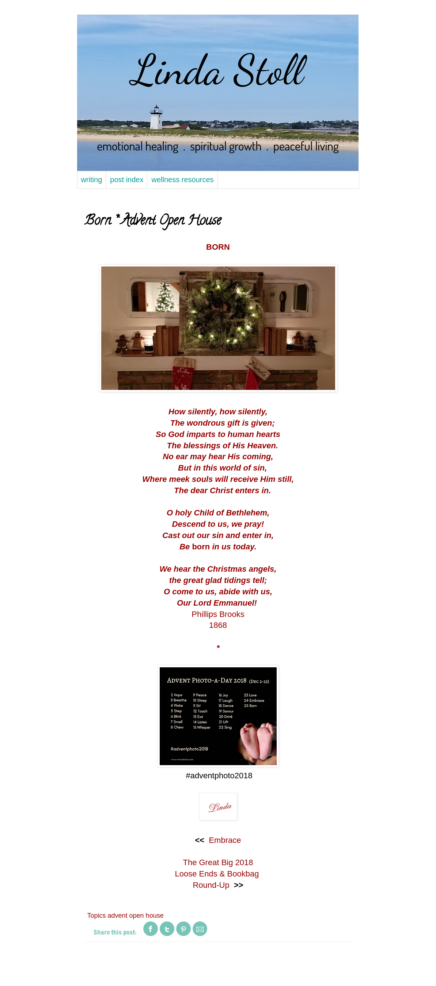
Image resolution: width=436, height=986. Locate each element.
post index (126, 180)
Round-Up (211, 885)
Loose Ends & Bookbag (218, 873)
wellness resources (182, 180)
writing (91, 180)
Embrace (225, 840)
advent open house (136, 915)
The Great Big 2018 (218, 862)
